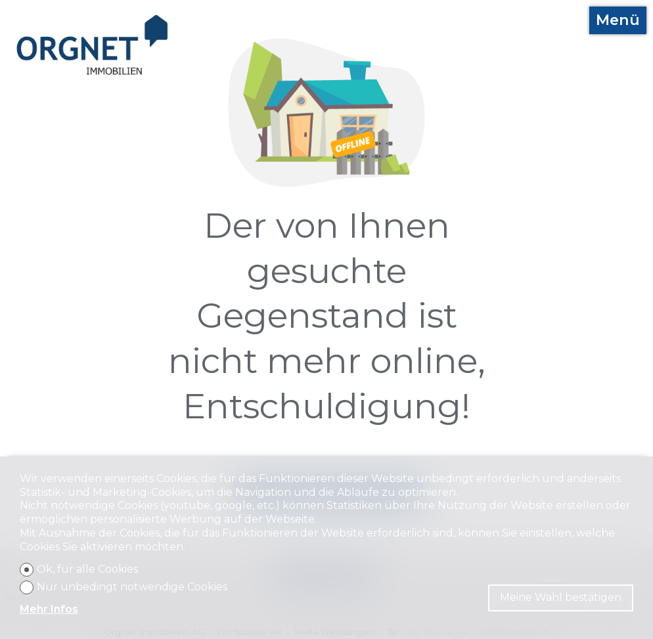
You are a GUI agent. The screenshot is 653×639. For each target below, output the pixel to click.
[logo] (92, 45)
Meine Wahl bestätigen (560, 597)
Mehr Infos (49, 609)
